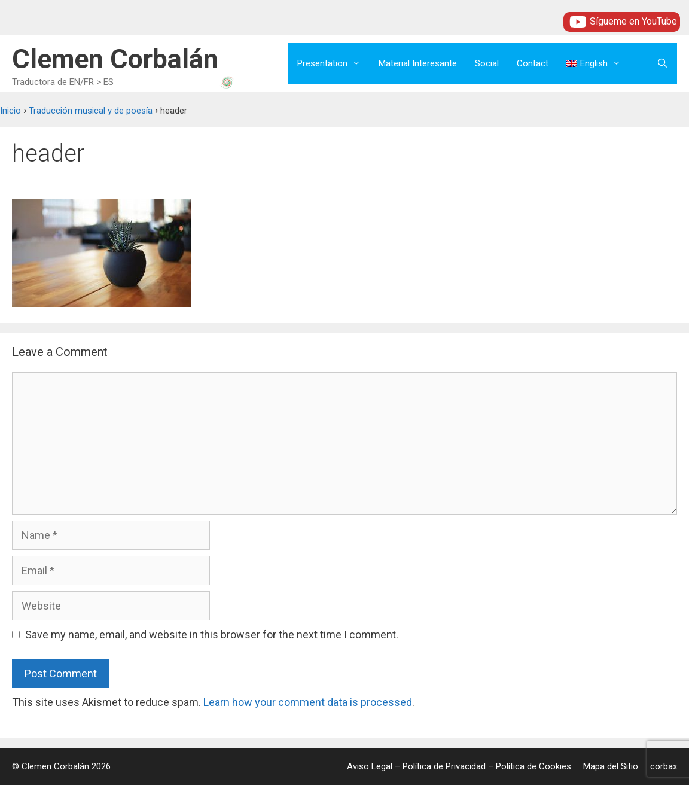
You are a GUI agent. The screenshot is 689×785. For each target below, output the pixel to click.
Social (487, 63)
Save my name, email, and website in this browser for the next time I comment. (211, 634)
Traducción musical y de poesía (91, 110)
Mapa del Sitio (610, 766)
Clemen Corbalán (115, 59)
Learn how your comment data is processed (307, 702)
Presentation (333, 63)
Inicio (10, 110)
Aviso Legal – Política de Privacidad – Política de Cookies (459, 766)
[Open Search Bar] (662, 63)
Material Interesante (418, 63)
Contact (532, 63)
